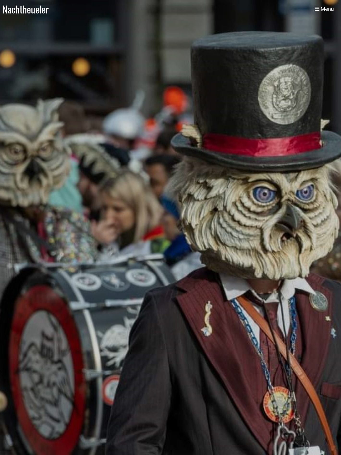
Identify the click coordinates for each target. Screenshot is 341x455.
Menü (324, 9)
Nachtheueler (25, 9)
